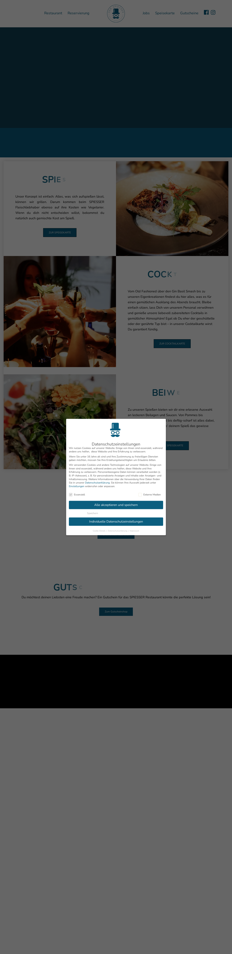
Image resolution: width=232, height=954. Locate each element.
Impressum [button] (134, 527)
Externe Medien (149, 491)
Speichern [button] (92, 509)
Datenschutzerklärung (97, 479)
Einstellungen (76, 483)
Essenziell (77, 491)
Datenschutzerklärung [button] (118, 527)
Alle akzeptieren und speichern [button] (116, 501)
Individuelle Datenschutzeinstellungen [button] (116, 518)
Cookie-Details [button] (99, 527)
